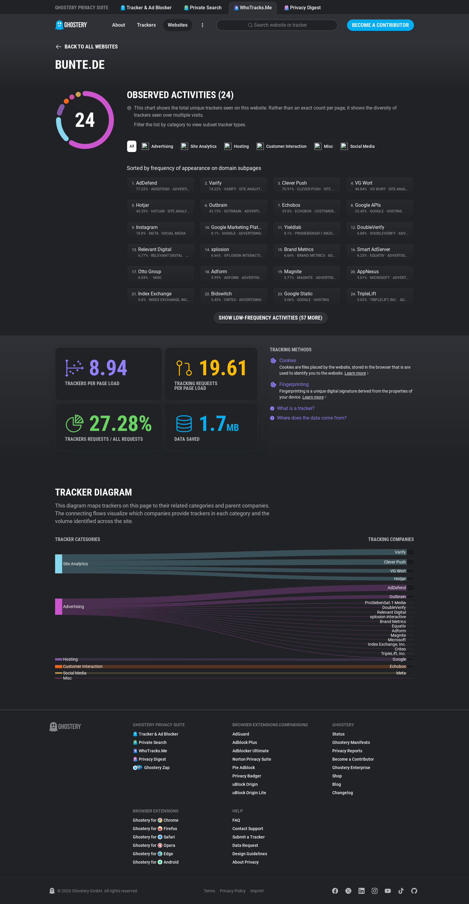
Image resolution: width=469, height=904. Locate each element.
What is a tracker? (292, 408)
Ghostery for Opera (154, 845)
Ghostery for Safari (154, 837)
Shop (337, 776)
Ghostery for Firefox (155, 828)
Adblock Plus (244, 742)
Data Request (245, 845)
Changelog (342, 792)
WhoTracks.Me (253, 7)
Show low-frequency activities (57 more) (270, 317)
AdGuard (240, 734)
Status (338, 734)
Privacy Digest (302, 7)
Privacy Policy (233, 890)
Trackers (146, 25)
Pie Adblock (243, 767)
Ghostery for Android (156, 862)
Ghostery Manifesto (351, 742)
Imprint (257, 890)
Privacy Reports (347, 750)
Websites (178, 25)
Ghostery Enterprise (351, 767)
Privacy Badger (246, 776)
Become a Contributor (380, 25)
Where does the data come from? (308, 418)
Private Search (203, 7)
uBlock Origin (245, 784)
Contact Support (247, 828)
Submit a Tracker (248, 837)
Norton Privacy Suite (251, 759)
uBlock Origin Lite (249, 792)
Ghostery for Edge (153, 853)
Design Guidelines (249, 853)
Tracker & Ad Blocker (146, 7)
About (118, 25)
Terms (209, 890)
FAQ (236, 820)
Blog (336, 784)
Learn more (357, 373)
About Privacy (245, 862)
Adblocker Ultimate (250, 750)
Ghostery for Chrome (156, 820)
